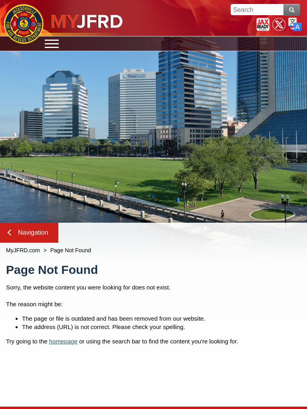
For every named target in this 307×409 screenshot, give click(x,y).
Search (291, 10)
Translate (295, 24)
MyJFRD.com (23, 250)
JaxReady (263, 24)
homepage (63, 341)
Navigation (28, 232)
